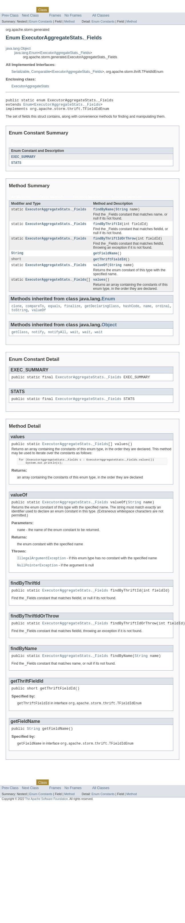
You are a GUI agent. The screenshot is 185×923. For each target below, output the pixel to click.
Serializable (20, 72)
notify (38, 340)
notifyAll (57, 340)
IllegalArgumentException (41, 572)
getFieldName (105, 258)
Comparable (40, 72)
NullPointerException (37, 579)
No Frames (73, 15)
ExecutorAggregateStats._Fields (65, 53)
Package (26, 10)
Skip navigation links (15, 5)
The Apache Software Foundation (46, 818)
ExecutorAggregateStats (30, 86)
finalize (72, 313)
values (99, 286)
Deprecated (81, 10)
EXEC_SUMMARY (23, 159)
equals (54, 313)
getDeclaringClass (102, 313)
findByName (103, 213)
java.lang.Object (18, 49)
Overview (9, 10)
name (147, 313)
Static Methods (52, 200)
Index (97, 10)
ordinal (163, 313)
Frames (55, 15)
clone (16, 313)
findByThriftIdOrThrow (114, 243)
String (121, 213)
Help (108, 10)
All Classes (100, 15)
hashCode (131, 313)
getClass (19, 340)
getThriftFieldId (109, 264)
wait (74, 340)
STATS (16, 166)
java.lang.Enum (26, 53)
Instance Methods (87, 200)
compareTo (35, 313)
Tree (65, 10)
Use (55, 10)
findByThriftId (107, 228)
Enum (27, 105)
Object (109, 332)
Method (69, 21)
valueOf (100, 271)
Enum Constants (40, 21)
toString (19, 317)
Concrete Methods (126, 200)
